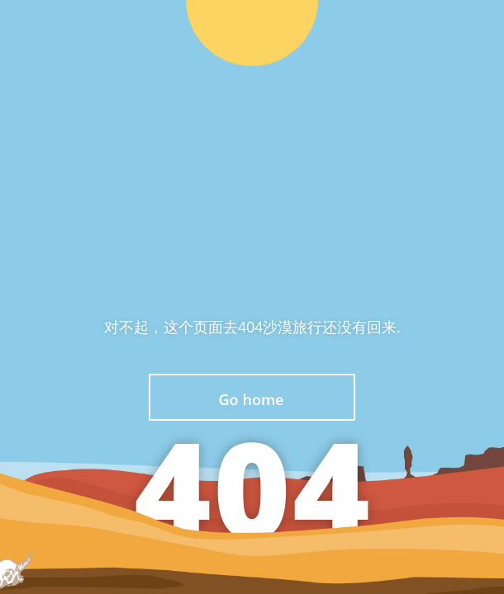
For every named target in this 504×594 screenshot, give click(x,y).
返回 (252, 397)
